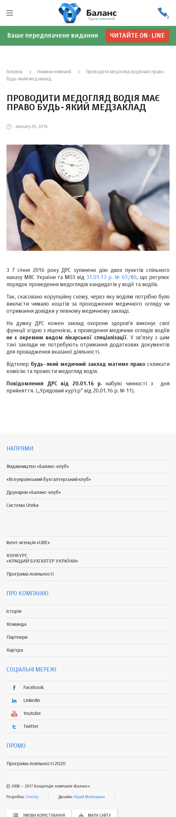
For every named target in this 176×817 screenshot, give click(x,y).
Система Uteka (22, 505)
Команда (16, 624)
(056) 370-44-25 (163, 13)
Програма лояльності (30, 574)
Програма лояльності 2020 (36, 763)
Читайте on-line (137, 36)
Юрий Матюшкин (89, 797)
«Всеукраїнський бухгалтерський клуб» (48, 479)
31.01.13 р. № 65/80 (111, 277)
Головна (14, 72)
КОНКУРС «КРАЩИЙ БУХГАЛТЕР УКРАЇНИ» (42, 558)
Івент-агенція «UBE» (28, 542)
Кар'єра (14, 650)
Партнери (17, 637)
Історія (13, 611)
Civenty (32, 797)
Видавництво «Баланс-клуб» (37, 466)
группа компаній (88, 13)
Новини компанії (54, 72)
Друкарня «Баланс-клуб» (33, 492)
